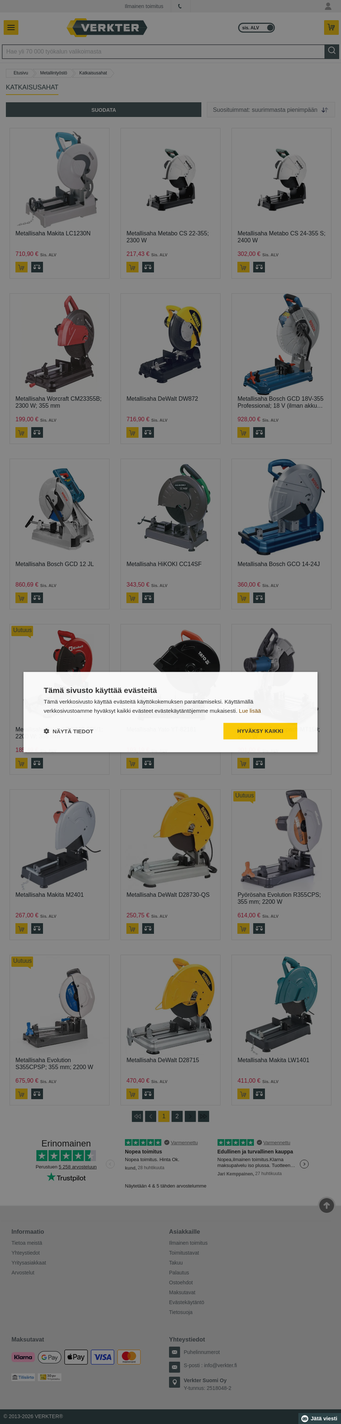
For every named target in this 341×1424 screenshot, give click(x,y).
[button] (68, 731)
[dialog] (170, 712)
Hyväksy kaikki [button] (260, 731)
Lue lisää (250, 711)
